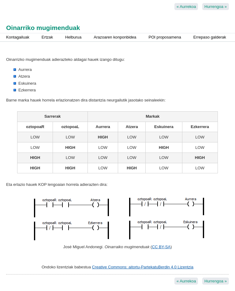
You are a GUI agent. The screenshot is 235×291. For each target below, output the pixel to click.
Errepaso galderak (209, 37)
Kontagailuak (17, 37)
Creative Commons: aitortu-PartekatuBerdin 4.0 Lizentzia (143, 267)
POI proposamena (164, 37)
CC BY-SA (161, 247)
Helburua (73, 37)
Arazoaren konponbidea (115, 37)
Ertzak (47, 37)
